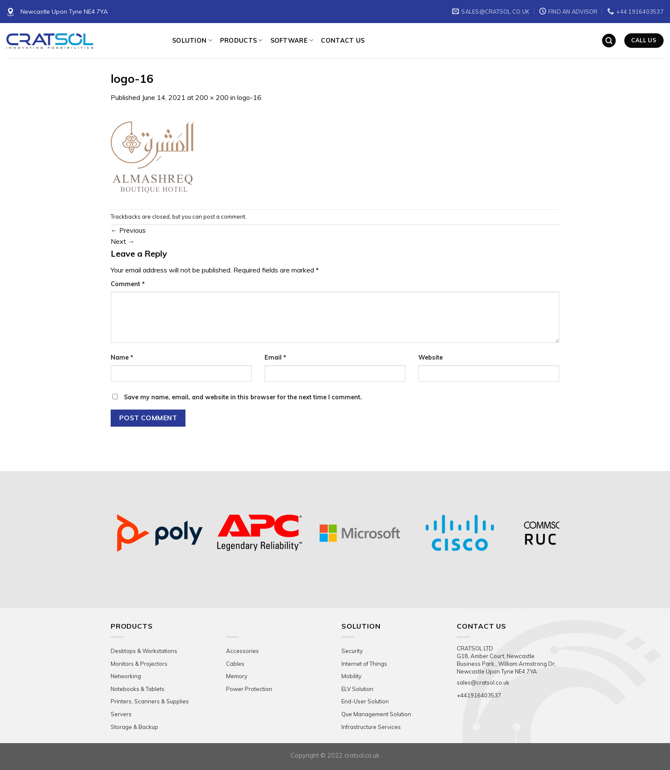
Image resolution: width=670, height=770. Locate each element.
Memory (236, 676)
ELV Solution (357, 688)
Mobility (351, 676)
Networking (126, 676)
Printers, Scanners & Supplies (150, 701)
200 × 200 (212, 97)
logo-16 (249, 97)
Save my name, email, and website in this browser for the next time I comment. (243, 397)
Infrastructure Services (371, 726)
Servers (121, 714)
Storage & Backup (134, 726)
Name (122, 357)
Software (292, 40)
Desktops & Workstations (144, 650)
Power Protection (249, 688)
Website (430, 357)
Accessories (242, 650)
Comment (128, 284)
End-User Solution (365, 701)
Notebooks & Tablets (138, 688)
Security (352, 650)
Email (275, 357)
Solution (192, 40)
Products (241, 40)
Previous (128, 230)
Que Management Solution (376, 714)
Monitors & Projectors (139, 663)
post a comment (224, 216)
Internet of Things (364, 663)
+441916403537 (479, 695)
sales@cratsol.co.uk (483, 682)
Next (123, 241)
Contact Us (342, 40)
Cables (235, 663)
